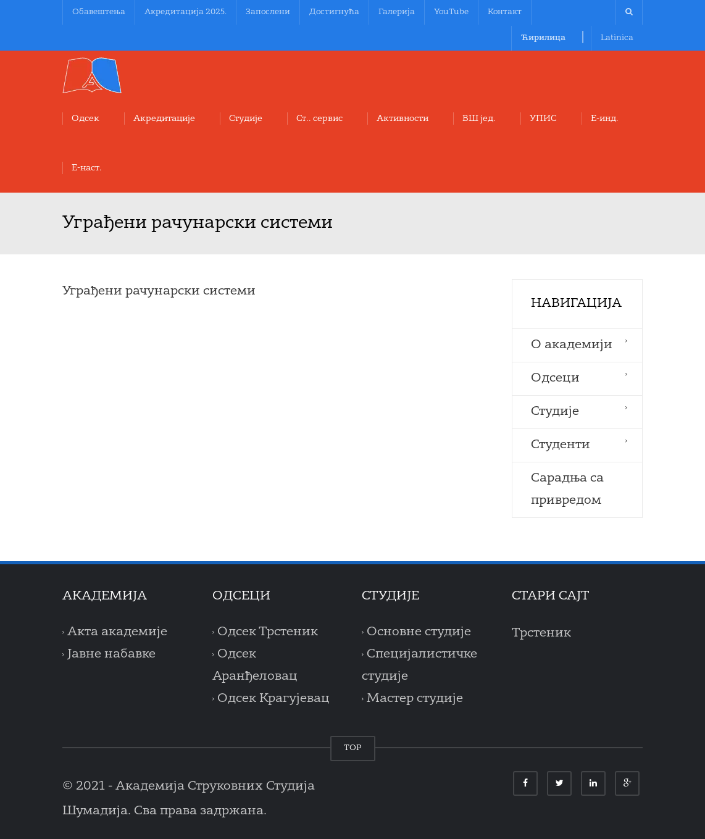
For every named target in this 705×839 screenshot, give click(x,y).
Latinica (617, 38)
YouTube (451, 12)
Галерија (396, 12)
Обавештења (98, 12)
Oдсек (85, 118)
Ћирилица (543, 38)
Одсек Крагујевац (273, 699)
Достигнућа (334, 12)
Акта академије (117, 632)
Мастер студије (415, 699)
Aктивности (402, 118)
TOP (353, 748)
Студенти (560, 445)
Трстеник (541, 633)
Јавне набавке (111, 654)
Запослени (268, 12)
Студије (245, 118)
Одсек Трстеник (267, 632)
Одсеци (555, 378)
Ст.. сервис (319, 118)
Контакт (505, 12)
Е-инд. (605, 118)
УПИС (543, 118)
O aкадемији (571, 345)
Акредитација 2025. (185, 12)
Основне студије (419, 632)
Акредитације (164, 118)
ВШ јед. (479, 118)
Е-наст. (87, 168)
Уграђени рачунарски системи (159, 291)
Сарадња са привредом (567, 489)
